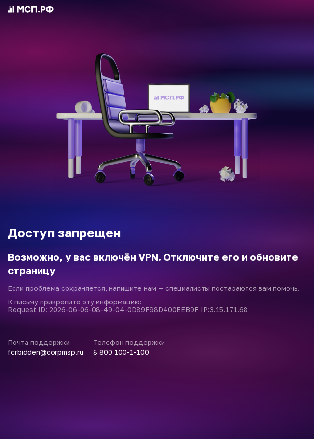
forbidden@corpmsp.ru (45, 352)
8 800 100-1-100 (121, 352)
